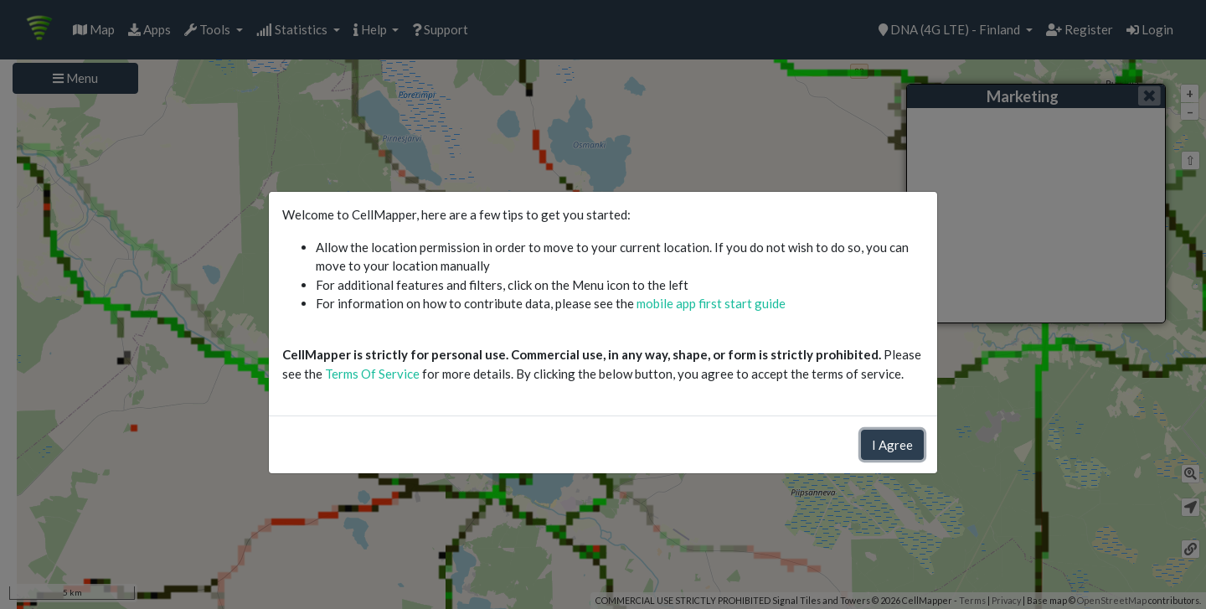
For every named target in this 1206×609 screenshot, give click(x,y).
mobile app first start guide (711, 303)
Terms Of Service (372, 373)
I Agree (892, 444)
